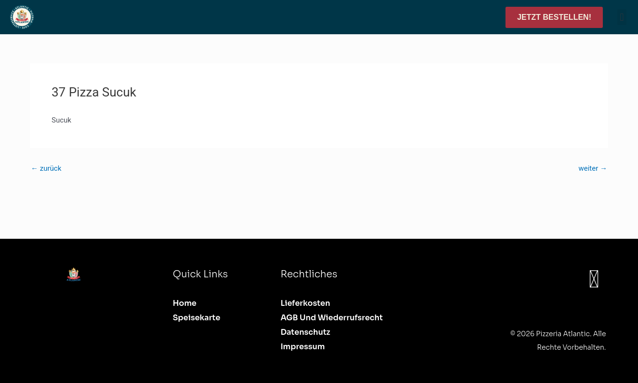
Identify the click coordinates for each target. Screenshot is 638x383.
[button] (621, 17)
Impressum (302, 347)
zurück (46, 168)
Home (185, 303)
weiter (592, 168)
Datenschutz (305, 332)
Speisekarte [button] (197, 318)
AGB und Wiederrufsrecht (331, 318)
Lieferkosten (305, 303)
